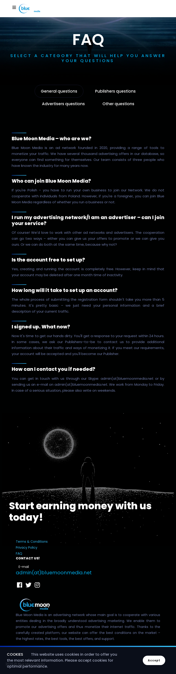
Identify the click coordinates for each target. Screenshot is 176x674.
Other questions (118, 104)
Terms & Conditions (32, 541)
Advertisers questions (63, 104)
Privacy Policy (26, 547)
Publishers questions (115, 91)
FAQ (19, 553)
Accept (154, 660)
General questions (59, 91)
